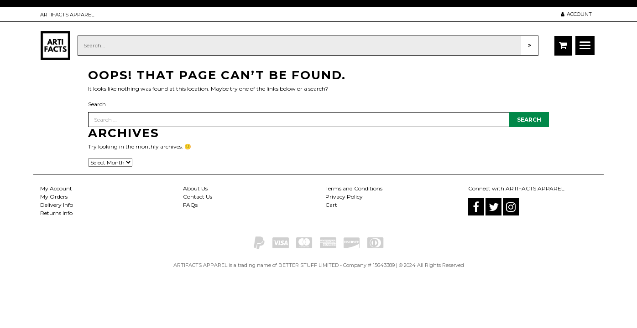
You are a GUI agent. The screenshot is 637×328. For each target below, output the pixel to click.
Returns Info (56, 213)
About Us (195, 188)
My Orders (54, 196)
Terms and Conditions (353, 188)
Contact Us (197, 196)
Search (97, 104)
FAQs (190, 204)
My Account (56, 188)
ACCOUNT (576, 14)
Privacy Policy (344, 196)
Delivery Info (56, 204)
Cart (331, 204)
